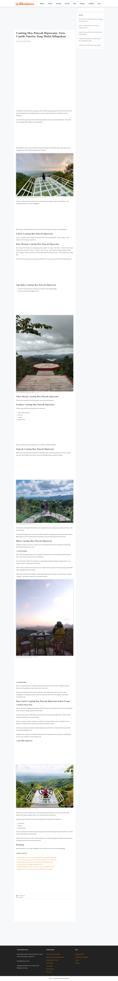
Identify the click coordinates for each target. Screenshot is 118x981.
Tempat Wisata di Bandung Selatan (55, 957)
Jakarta (82, 3)
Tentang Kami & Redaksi (81, 957)
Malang (67, 3)
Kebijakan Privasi (79, 954)
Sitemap (77, 963)
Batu (99, 3)
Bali (74, 3)
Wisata (50, 3)
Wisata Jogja (49, 966)
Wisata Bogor (49, 963)
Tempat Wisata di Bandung (53, 954)
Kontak (77, 960)
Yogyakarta (20, 897)
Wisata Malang (50, 969)
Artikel (42, 3)
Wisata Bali (49, 972)
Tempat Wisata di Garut (52, 960)
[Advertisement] (45, 18)
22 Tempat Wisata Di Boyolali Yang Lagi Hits (90, 45)
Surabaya (91, 3)
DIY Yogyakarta (21, 895)
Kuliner (58, 3)
